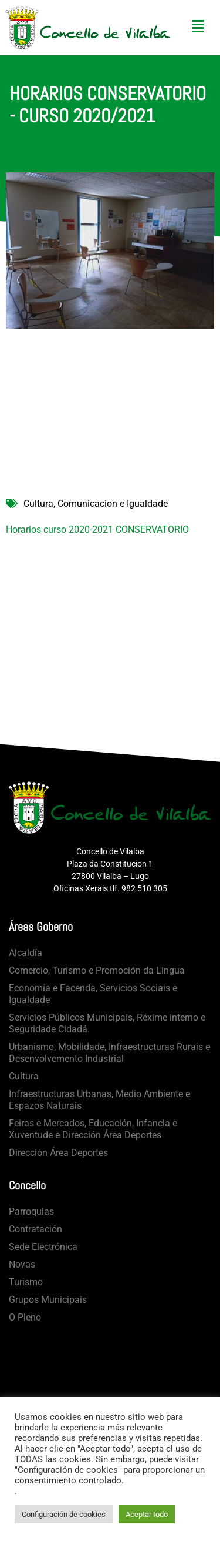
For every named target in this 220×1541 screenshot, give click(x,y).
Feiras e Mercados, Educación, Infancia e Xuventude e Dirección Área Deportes (93, 1129)
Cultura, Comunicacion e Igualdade (95, 503)
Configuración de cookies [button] (64, 1514)
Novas (22, 1264)
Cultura (24, 1076)
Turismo (26, 1282)
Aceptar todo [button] (147, 1514)
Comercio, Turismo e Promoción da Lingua (97, 970)
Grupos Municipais (48, 1299)
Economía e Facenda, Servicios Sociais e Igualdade (93, 993)
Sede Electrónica (43, 1246)
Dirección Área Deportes (58, 1152)
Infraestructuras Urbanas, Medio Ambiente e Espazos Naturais (99, 1099)
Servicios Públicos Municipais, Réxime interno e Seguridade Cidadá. (107, 1023)
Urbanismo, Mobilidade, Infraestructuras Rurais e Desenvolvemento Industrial (109, 1052)
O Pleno (25, 1317)
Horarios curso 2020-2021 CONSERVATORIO (97, 529)
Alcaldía (25, 952)
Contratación (35, 1229)
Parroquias (31, 1211)
